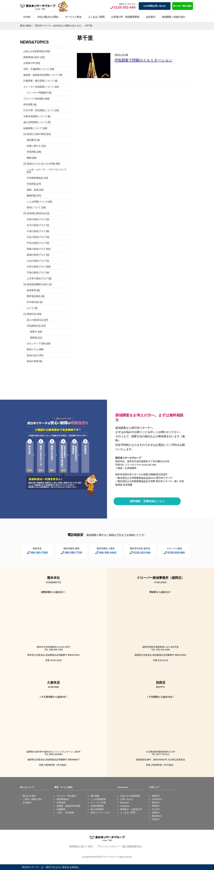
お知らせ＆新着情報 (130, 796)
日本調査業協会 (35, 178)
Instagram (125, 806)
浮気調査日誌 (34, 325)
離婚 (29, 157)
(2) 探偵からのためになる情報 (39, 163)
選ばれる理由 (29, 796)
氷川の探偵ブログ (36, 225)
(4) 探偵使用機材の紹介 (35, 284)
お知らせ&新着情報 (33, 51)
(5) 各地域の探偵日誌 (34, 213)
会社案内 (150, 17)
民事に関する (34, 146)
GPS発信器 (33, 302)
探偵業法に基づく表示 (81, 846)
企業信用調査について (35, 116)
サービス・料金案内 (66, 796)
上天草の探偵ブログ (37, 278)
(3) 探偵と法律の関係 (34, 134)
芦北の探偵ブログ (36, 243)
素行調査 (95, 796)
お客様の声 (29, 63)
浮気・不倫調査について (36, 69)
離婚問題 (31, 195)
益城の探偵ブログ (36, 254)
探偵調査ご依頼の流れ (173, 17)
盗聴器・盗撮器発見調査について (41, 75)
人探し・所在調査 (65, 812)
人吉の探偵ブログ (36, 260)
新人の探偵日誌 (35, 320)
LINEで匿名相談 (182, 6)
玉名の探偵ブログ (36, 237)
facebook (124, 802)
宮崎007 (156, 812)
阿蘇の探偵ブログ (36, 249)
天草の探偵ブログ (36, 266)
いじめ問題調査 (98, 799)
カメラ (30, 308)
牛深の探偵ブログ (36, 231)
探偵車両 (31, 290)
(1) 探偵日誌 (29, 314)
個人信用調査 (97, 809)
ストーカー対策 (98, 802)
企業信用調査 (97, 806)
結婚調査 (61, 809)
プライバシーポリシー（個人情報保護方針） (120, 846)
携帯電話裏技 (34, 296)
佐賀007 (156, 819)
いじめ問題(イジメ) (37, 201)
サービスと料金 (73, 17)
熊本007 (156, 802)
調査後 (33, 337)
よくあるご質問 (96, 17)
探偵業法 (31, 140)
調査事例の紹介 (31, 57)
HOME (27, 17)
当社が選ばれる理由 (47, 17)
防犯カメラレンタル (100, 812)
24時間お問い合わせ (155, 6)
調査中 (33, 331)
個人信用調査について (35, 122)
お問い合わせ (126, 799)
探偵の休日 (32, 355)
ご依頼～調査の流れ (32, 799)
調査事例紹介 (63, 799)
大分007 (156, 809)
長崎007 (156, 806)
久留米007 (157, 799)
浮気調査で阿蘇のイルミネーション (143, 60)
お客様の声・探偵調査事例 (125, 17)
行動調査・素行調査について (38, 80)
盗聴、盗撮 (32, 189)
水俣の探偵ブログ (36, 219)
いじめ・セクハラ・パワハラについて (47, 169)
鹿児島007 (157, 816)
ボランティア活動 (36, 343)
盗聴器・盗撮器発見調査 (69, 806)
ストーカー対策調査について (38, 86)
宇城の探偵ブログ (36, 272)
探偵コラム (32, 349)
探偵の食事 (32, 361)
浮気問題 (31, 151)
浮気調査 (61, 802)
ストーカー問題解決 (37, 92)
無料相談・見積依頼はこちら (147, 501)
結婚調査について (32, 128)
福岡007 (156, 796)
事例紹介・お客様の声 (131, 809)
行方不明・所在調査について (38, 110)
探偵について (34, 207)
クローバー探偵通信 (33, 98)
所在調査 (28, 104)
